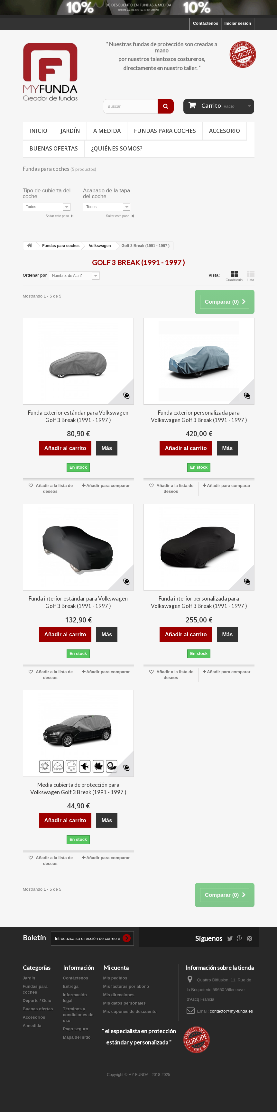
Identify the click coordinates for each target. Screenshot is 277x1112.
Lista (250, 276)
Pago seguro (75, 1028)
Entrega (70, 986)
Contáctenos (205, 23)
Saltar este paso (58, 216)
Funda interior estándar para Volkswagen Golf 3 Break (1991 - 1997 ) (78, 602)
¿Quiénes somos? (117, 148)
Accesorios (34, 1017)
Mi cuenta (116, 967)
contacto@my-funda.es (231, 1011)
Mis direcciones (119, 994)
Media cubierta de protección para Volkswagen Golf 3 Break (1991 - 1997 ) (78, 788)
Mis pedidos (115, 978)
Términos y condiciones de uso (78, 1014)
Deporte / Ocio (37, 1000)
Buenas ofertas (53, 148)
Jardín (70, 130)
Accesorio (224, 130)
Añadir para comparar (108, 485)
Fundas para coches (165, 130)
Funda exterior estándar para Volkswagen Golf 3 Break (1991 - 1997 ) (78, 416)
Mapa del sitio (77, 1037)
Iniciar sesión (237, 23)
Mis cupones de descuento (130, 1011)
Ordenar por (35, 275)
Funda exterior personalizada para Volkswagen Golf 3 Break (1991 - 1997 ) (199, 416)
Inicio (38, 130)
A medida (107, 130)
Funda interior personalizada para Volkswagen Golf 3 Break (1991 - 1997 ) (199, 602)
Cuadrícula (234, 276)
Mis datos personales (124, 1003)
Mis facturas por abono (126, 986)
